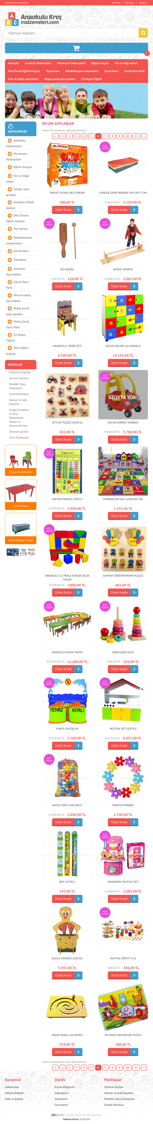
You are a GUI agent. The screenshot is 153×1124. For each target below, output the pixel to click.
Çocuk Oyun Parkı (134, 71)
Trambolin (20, 260)
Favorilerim (61, 1105)
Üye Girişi (130, 2)
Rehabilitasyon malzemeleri (82, 71)
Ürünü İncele (68, 210)
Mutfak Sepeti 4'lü (123, 958)
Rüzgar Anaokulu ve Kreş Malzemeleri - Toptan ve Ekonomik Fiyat (19, 417)
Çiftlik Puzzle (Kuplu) (67, 422)
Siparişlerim (62, 1093)
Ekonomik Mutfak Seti (122, 882)
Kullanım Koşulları (20, 372)
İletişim (143, 2)
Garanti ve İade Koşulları (18, 402)
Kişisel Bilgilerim (65, 1087)
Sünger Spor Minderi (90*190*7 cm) (123, 193)
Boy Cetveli (67, 882)
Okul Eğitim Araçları (17, 350)
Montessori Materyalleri (71, 63)
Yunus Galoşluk (67, 728)
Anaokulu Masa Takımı (67, 652)
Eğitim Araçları (100, 63)
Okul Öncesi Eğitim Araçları (24, 71)
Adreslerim (61, 1099)
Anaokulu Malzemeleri (38, 63)
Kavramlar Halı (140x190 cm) (123, 499)
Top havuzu (53, 71)
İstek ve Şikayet (14, 1099)
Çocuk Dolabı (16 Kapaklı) (123, 346)
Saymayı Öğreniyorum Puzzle (123, 575)
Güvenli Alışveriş (19, 378)
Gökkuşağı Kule (123, 652)
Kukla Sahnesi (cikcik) (67, 958)
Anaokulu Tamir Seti (67, 346)
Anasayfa (13, 63)
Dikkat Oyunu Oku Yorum (67, 193)
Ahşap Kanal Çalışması (67, 1035)
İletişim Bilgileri (14, 1093)
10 (127, 136)
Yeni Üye (115, 2)
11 (136, 136)
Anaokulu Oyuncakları (15, 271)
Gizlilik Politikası (19, 394)
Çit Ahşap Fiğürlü (91, 79)
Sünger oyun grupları (17, 192)
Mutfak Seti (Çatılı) (123, 728)
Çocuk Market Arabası (123, 422)
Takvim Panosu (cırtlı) (67, 499)
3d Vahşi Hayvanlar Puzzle (123, 1035)
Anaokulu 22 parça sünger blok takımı (67, 577)
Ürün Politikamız (19, 437)
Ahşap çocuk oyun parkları (60, 79)
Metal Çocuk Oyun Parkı (17, 324)
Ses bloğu (67, 269)
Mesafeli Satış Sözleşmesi (17, 386)
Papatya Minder (123, 805)
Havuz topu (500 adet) (67, 805)
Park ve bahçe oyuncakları (23, 79)
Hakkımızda (12, 1087)
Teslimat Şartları (18, 431)
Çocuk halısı (111, 71)
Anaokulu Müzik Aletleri (20, 205)
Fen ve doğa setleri (126, 63)
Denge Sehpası (123, 269)
